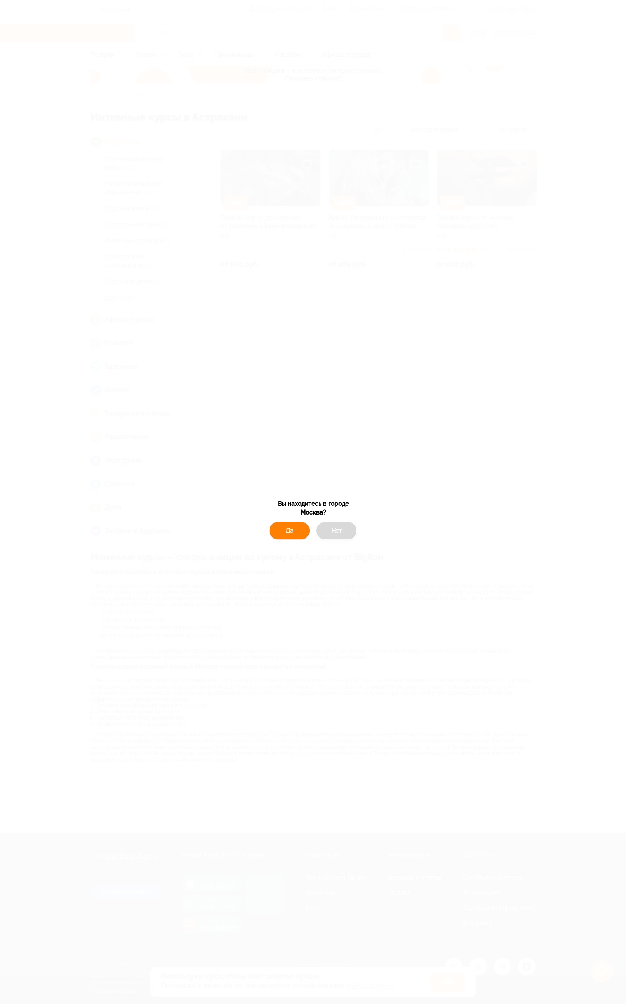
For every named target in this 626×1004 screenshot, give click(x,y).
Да (289, 530)
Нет (336, 530)
